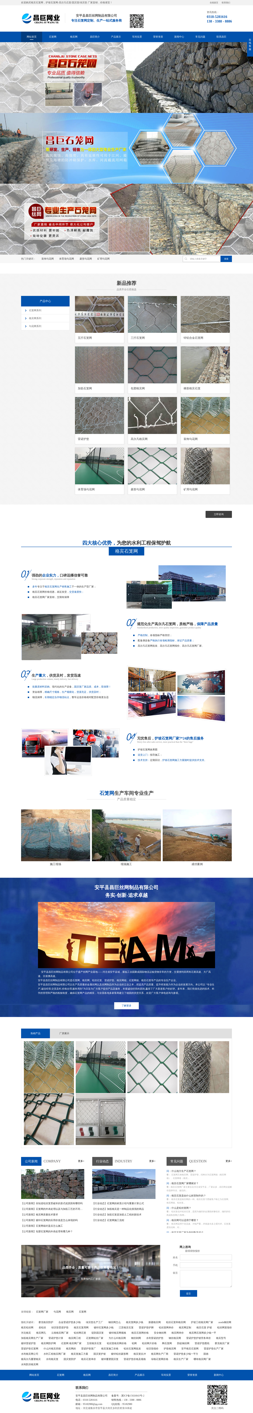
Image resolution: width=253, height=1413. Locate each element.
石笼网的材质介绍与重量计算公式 (118, 1203)
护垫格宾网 (170, 1348)
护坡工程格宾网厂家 (202, 1322)
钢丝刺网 (136, 1337)
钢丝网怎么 (114, 1322)
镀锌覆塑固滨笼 (109, 1359)
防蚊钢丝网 (183, 1343)
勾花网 (57, 1311)
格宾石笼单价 (88, 1359)
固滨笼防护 (70, 1359)
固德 (205, 1353)
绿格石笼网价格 (159, 1359)
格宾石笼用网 (81, 1327)
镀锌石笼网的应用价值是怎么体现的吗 (49, 1220)
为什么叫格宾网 (117, 1337)
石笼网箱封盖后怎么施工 (42, 1225)
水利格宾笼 (52, 1359)
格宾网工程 (75, 1337)
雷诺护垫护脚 (146, 1327)
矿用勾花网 (103, 258)
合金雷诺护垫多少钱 (70, 1322)
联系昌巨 (221, 36)
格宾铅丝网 (27, 1327)
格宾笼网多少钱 (134, 1322)
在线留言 (214, 2)
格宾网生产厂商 (159, 1353)
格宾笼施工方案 (79, 1353)
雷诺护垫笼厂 (88, 1348)
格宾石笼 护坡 (204, 1327)
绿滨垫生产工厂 (94, 1322)
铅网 (134, 1343)
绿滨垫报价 (152, 1348)
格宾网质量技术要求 (39, 1214)
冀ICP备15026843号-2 (132, 1395)
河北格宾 (26, 1332)
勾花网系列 (35, 326)
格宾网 (73, 36)
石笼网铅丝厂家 (94, 1337)
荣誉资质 (158, 36)
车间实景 (137, 36)
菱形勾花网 (86, 258)
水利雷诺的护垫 (154, 1337)
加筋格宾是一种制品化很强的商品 (118, 1208)
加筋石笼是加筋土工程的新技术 (116, 1214)
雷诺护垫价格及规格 (135, 1359)
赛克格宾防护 (45, 1322)
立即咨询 (219, 514)
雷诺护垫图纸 (202, 1343)
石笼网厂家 (42, 1311)
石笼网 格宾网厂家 (71, 1343)
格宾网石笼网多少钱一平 (202, 1332)
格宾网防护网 (48, 1343)
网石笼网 (167, 1343)
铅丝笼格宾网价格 (116, 1343)
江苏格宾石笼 (126, 1327)
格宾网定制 (185, 1327)
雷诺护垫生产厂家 (213, 1348)
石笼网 (52, 36)
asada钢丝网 (224, 1322)
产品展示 (116, 36)
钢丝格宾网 (175, 1337)
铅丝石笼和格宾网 (176, 1322)
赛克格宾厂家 (222, 1343)
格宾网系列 (35, 318)
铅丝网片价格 (149, 1343)
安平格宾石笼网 (190, 1348)
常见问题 (200, 36)
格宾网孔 (41, 1332)
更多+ (81, 1160)
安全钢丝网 (160, 1332)
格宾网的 (71, 1348)
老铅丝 (42, 1327)
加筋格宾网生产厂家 (32, 1337)
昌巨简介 (95, 36)
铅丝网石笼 (80, 1332)
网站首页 (32, 36)
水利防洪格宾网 (29, 1364)
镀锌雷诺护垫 (28, 1343)
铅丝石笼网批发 (132, 1348)
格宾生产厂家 (181, 1359)
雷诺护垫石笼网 (29, 1348)
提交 (188, 1293)
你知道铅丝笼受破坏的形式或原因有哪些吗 (52, 1203)
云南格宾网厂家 (60, 1332)
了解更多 (126, 1005)
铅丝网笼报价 (224, 1327)
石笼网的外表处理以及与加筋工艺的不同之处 (53, 1208)
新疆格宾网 (154, 1322)
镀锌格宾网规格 (117, 1332)
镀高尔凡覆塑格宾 (31, 1359)
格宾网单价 (177, 1332)
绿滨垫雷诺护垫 (60, 1327)
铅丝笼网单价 (166, 1327)
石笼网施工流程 (108, 1220)
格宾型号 (221, 1337)
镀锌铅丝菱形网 (119, 1353)
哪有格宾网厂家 (202, 1359)
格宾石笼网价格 (140, 1332)
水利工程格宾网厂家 (55, 1353)
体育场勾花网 (66, 258)
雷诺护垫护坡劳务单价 (198, 1337)
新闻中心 (179, 36)
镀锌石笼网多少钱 (103, 1327)
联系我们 (226, 2)
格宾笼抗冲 (140, 1353)
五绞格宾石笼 (94, 1343)
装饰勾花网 (47, 258)
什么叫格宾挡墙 (52, 1348)
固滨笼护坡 (99, 1353)
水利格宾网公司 (29, 1353)
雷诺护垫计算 (55, 1337)
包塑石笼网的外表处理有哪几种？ (47, 1231)
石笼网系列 (35, 310)
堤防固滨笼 (97, 1332)
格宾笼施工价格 (109, 1348)
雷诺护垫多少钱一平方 (186, 1353)
